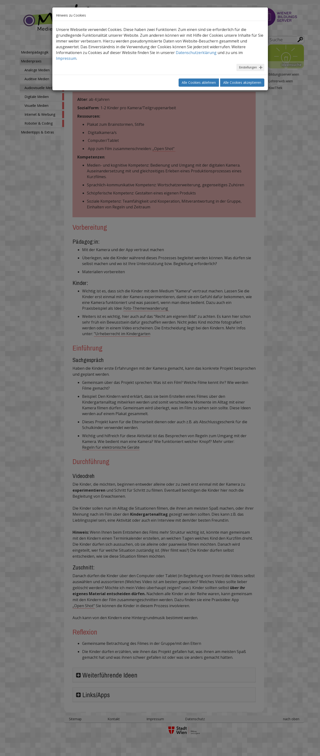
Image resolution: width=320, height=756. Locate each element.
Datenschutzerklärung (196, 52)
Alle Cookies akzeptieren (242, 82)
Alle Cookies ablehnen (199, 82)
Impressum (66, 58)
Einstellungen (248, 67)
